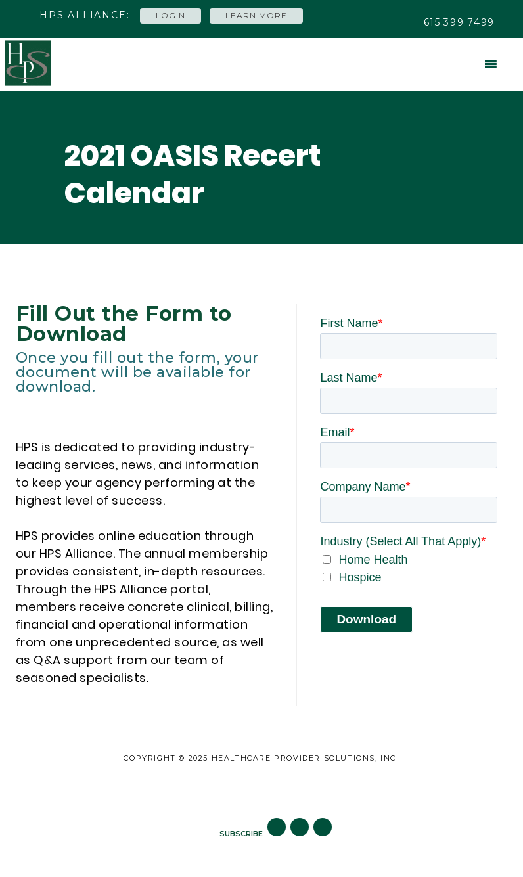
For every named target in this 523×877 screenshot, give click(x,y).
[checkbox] (408, 569)
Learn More (256, 15)
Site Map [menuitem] (191, 787)
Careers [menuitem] (252, 787)
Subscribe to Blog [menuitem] (338, 787)
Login (170, 15)
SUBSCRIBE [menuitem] (241, 833)
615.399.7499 (459, 22)
